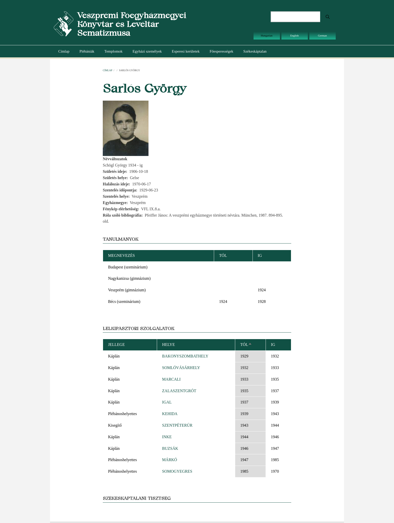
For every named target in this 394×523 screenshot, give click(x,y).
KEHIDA (169, 414)
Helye (168, 344)
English (294, 35)
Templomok (113, 51)
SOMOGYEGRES (177, 471)
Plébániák (86, 51)
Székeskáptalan (254, 51)
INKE (167, 437)
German (322, 35)
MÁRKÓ (169, 460)
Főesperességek (221, 51)
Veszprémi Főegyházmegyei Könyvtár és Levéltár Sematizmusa (131, 24)
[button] (126, 128)
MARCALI (171, 379)
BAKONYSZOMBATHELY (185, 356)
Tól (246, 344)
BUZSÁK (170, 448)
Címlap (63, 51)
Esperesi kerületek (186, 51)
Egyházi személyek (147, 51)
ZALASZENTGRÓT (179, 391)
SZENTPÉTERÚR (177, 425)
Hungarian (266, 35)
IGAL (167, 402)
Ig (273, 344)
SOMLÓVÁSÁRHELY (181, 368)
